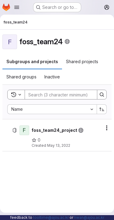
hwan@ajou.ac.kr (89, 217)
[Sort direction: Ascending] (102, 109)
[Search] (64, 94)
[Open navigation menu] (17, 7)
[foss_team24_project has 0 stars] (36, 140)
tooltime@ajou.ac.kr (51, 217)
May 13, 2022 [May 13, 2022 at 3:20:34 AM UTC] (58, 145)
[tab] (32, 61)
